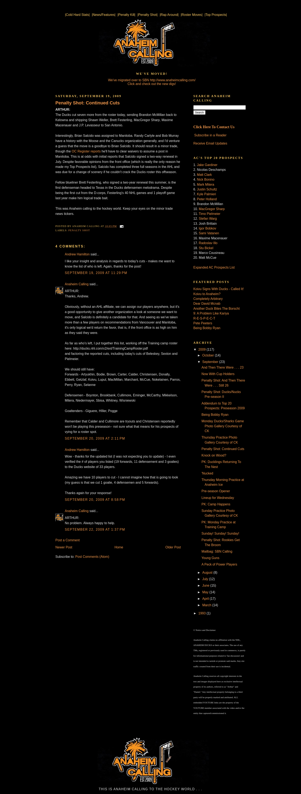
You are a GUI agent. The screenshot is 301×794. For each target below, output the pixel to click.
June (206, 585)
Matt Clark (204, 174)
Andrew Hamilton (77, 254)
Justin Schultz (207, 189)
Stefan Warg (208, 218)
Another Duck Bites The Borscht (216, 308)
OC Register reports (86, 151)
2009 (202, 349)
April (206, 598)
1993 (202, 613)
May (205, 592)
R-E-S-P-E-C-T (204, 318)
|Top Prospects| (216, 14)
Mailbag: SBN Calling (217, 551)
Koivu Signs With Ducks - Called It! (218, 289)
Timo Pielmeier (209, 214)
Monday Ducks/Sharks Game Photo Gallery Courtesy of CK (223, 426)
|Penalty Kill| (126, 14)
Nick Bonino (205, 179)
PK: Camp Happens (216, 504)
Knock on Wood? (214, 455)
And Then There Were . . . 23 (223, 367)
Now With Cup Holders (218, 374)
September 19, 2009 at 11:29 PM (96, 273)
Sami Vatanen (209, 233)
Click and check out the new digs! (152, 84)
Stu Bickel (206, 248)
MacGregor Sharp (212, 209)
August (207, 572)
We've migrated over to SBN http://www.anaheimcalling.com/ (152, 80)
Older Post (173, 547)
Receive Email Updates (210, 143)
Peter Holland (207, 199)
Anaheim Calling (77, 284)
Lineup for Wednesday (218, 498)
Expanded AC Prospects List (214, 267)
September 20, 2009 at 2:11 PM (95, 438)
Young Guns (210, 558)
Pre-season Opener (216, 491)
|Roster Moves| (191, 14)
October (208, 355)
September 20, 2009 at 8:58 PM (95, 499)
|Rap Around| (169, 14)
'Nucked (207, 473)
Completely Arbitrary (208, 299)
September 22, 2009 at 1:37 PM (95, 529)
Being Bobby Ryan (206, 328)
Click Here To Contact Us (214, 127)
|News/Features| (103, 14)
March (207, 605)
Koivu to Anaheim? (207, 294)
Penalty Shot (79, 230)
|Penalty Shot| (147, 14)
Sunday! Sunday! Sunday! (220, 533)
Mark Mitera (205, 184)
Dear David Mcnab (206, 303)
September (210, 362)
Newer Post (63, 547)
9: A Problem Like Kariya (211, 313)
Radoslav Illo (208, 243)
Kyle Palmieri (206, 194)
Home (119, 547)
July (205, 579)
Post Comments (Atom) (92, 556)
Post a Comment (67, 540)
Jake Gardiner (207, 165)
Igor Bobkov (207, 228)
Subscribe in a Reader (210, 135)
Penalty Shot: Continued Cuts (87, 102)
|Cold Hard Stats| (77, 14)
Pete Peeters (202, 323)
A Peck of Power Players (219, 564)
